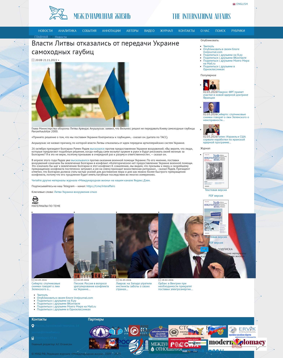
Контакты (39, 319)
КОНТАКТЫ (186, 31)
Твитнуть (208, 46)
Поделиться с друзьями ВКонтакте (224, 57)
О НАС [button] (205, 31)
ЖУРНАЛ (166, 31)
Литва (58, 192)
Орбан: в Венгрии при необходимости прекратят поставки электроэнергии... (175, 286)
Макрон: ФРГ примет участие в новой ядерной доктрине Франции (225, 94)
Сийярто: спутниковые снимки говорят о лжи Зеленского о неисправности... (226, 117)
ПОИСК (220, 31)
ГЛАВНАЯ (41, 37)
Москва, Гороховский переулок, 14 (57, 325)
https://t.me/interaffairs (100, 186)
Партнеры (96, 319)
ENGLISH (240, 4)
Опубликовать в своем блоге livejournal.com (221, 50)
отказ (93, 192)
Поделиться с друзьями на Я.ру (222, 55)
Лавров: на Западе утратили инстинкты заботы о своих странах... (134, 286)
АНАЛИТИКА (67, 31)
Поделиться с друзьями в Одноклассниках (219, 67)
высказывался (80, 160)
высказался (97, 148)
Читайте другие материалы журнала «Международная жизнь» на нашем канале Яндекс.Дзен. (91, 180)
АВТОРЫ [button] (132, 31)
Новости (61, 37)
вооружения (81, 192)
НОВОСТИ (45, 31)
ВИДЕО (149, 31)
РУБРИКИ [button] (238, 31)
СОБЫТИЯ (89, 31)
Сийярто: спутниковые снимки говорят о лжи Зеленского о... (46, 286)
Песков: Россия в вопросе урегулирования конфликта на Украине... (91, 286)
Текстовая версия (216, 190)
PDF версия (216, 195)
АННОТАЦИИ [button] (111, 31)
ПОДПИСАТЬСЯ (212, 261)
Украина (67, 192)
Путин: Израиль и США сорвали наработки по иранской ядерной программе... (224, 139)
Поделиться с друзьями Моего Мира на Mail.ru (226, 62)
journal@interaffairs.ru (46, 332)
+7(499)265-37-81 (45, 338)
